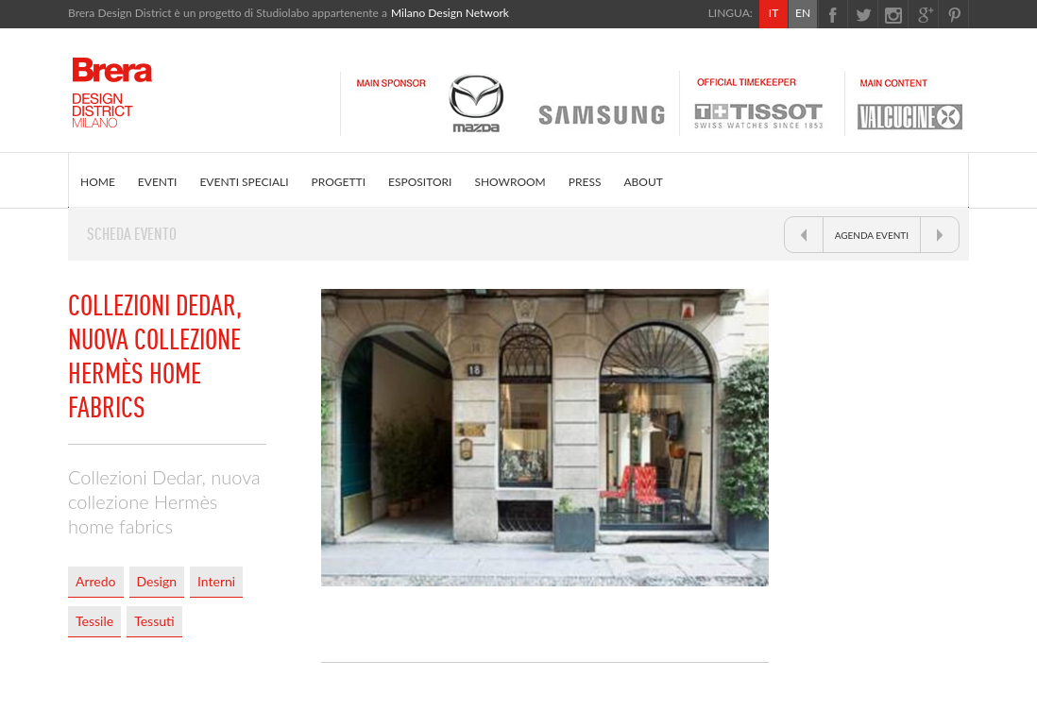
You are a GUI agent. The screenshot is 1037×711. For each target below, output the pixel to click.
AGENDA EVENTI (872, 235)
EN (802, 13)
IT (773, 13)
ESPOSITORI (419, 182)
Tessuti (154, 621)
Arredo (96, 581)
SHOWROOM (509, 182)
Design (157, 581)
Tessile (94, 621)
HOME (97, 182)
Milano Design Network (450, 13)
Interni (216, 581)
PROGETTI (339, 182)
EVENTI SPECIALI (243, 182)
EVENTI (158, 182)
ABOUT (642, 182)
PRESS (585, 182)
